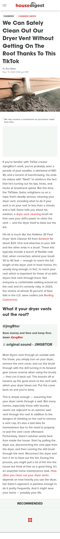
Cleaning (9, 16)
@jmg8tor (11, 326)
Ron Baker (11, 68)
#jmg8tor (17, 337)
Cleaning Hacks (27, 16)
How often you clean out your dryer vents (29, 473)
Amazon (44, 239)
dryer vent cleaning (28, 214)
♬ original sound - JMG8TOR (27, 344)
